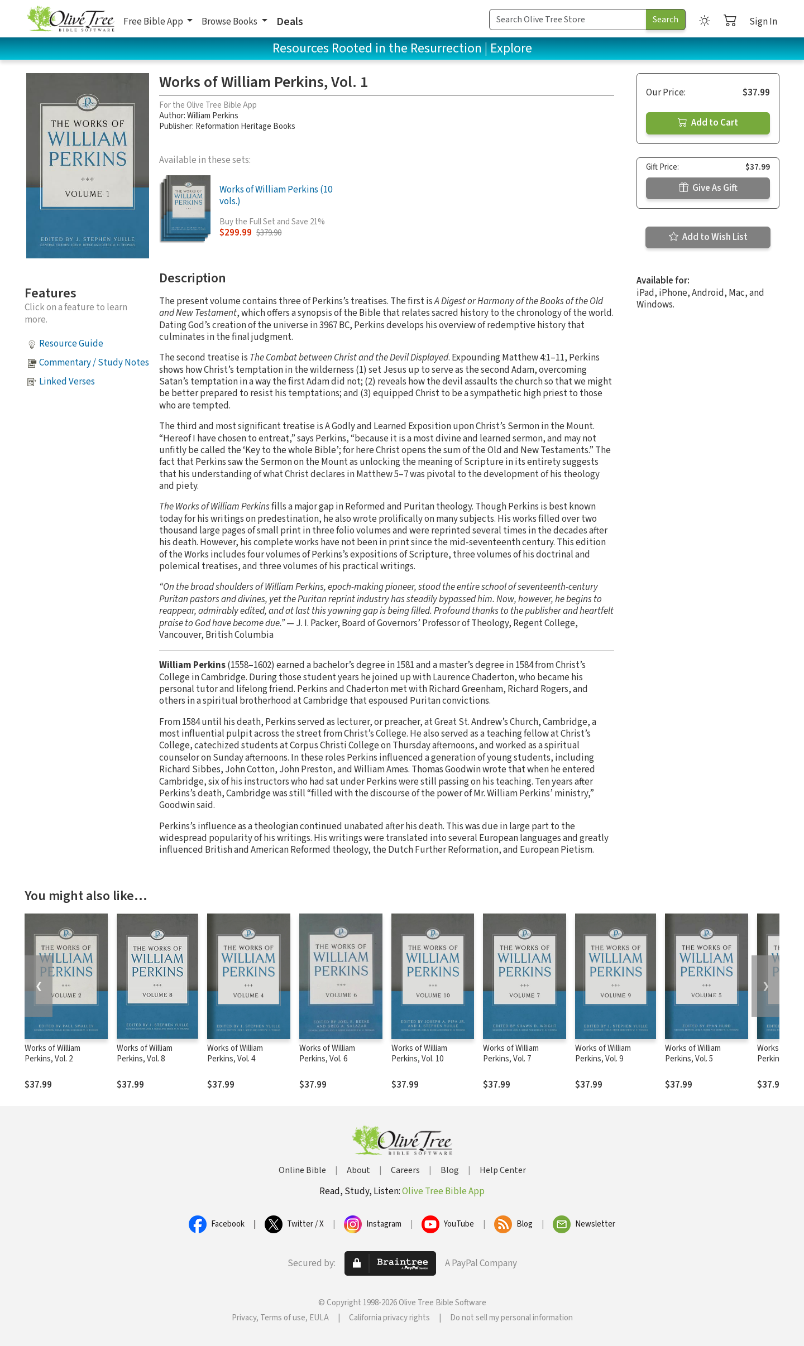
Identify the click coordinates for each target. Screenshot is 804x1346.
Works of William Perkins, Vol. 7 (511, 1053)
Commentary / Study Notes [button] (94, 362)
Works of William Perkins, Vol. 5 (693, 1053)
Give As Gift (708, 188)
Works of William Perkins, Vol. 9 (603, 1053)
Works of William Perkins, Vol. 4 (235, 1053)
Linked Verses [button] (67, 381)
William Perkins (212, 116)
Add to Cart (708, 122)
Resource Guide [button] (71, 343)
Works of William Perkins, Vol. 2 (52, 1053)
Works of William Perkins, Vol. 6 (327, 1053)
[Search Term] (568, 19)
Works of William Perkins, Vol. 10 (419, 1053)
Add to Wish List (708, 237)
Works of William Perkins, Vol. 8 (145, 1053)
